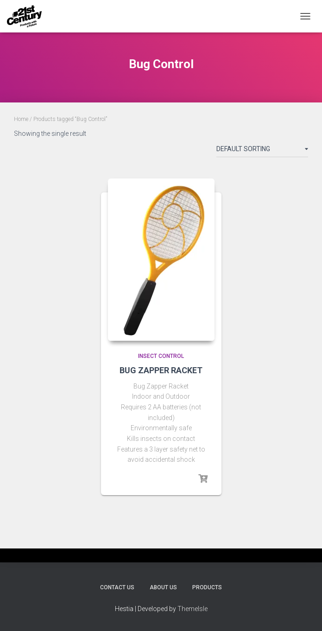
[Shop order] (262, 151)
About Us (163, 587)
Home (21, 119)
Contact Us (117, 587)
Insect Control (161, 356)
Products (207, 587)
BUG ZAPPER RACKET (161, 370)
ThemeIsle (192, 608)
